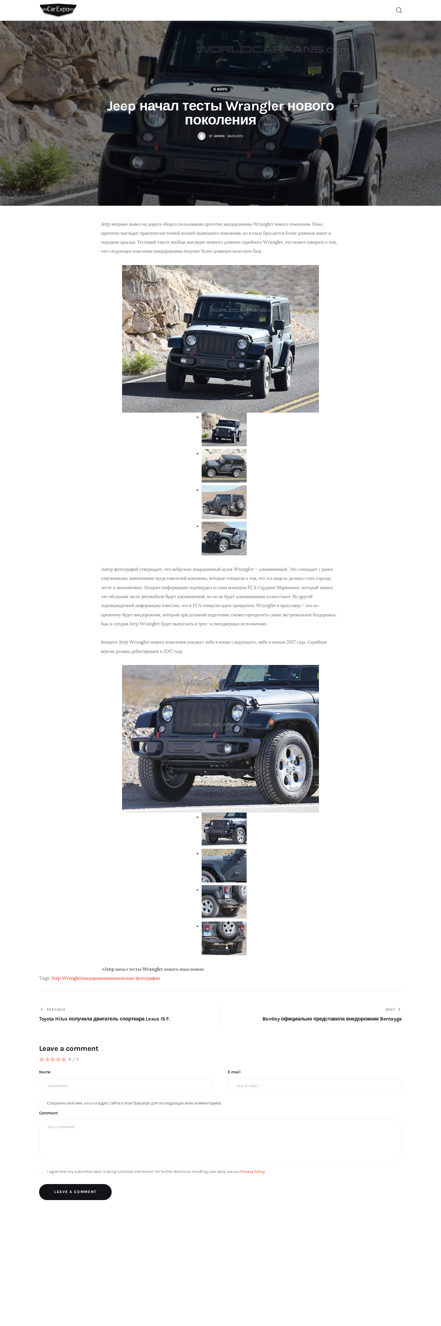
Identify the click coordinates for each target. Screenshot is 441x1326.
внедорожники (96, 978)
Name (45, 1071)
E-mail (234, 1071)
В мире (220, 89)
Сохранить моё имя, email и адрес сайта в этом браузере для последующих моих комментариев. (134, 1103)
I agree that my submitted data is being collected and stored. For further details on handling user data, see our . (156, 1171)
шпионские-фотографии (135, 978)
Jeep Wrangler (66, 978)
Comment (48, 1112)
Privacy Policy (252, 1171)
